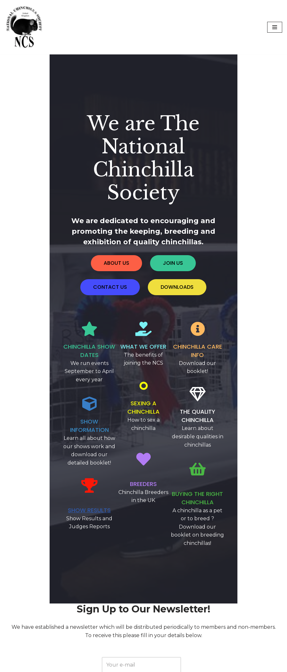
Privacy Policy (141, 652)
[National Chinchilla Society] (24, 27)
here (212, 624)
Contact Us (101, 652)
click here (165, 604)
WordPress (69, 665)
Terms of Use (182, 652)
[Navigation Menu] (274, 27)
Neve (11, 665)
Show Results (56, 419)
